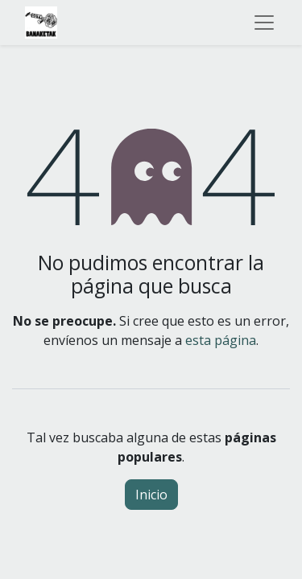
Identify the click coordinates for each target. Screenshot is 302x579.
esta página (220, 340)
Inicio (151, 494)
